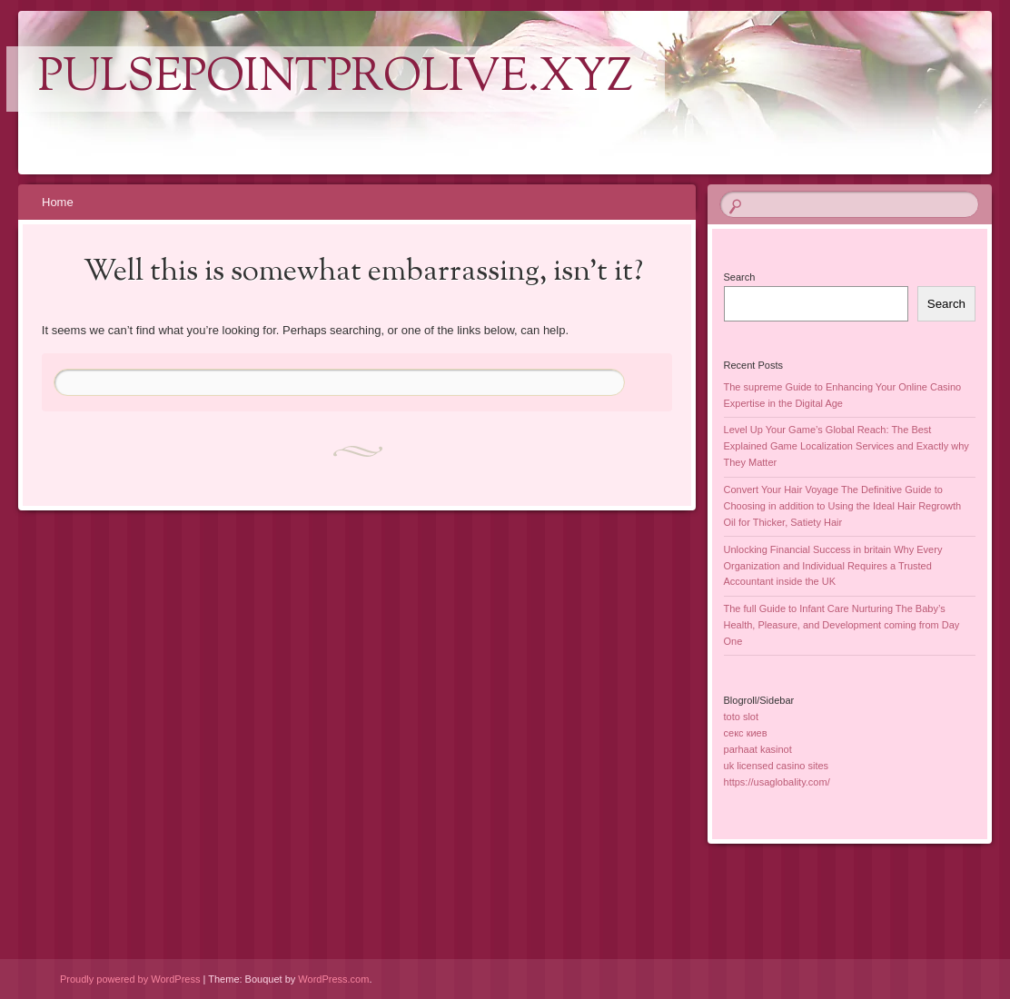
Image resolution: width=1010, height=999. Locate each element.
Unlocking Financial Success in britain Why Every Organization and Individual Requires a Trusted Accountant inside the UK (833, 566)
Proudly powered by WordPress (130, 979)
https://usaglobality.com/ (777, 781)
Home (58, 202)
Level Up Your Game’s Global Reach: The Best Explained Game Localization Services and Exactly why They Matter (846, 446)
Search (740, 277)
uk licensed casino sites (776, 765)
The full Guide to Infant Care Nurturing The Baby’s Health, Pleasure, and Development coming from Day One (842, 625)
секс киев (745, 732)
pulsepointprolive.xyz (335, 79)
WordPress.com (333, 979)
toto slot (741, 716)
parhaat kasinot (758, 749)
